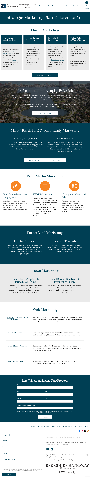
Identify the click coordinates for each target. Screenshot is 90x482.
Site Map (65, 444)
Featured (40, 426)
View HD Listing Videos (45, 113)
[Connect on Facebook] (79, 431)
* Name (4, 440)
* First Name (21, 385)
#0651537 (61, 437)
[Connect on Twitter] (85, 431)
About (75, 426)
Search (54, 5)
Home (40, 5)
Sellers (59, 426)
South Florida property (57, 60)
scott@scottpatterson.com (53, 444)
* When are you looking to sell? (26, 405)
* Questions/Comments (9, 459)
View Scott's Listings (45, 75)
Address (19, 398)
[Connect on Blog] (88, 431)
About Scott (34, 160)
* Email (19, 392)
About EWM (56, 160)
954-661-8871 (83, 442)
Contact (87, 8)
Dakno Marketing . (69, 460)
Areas (70, 426)
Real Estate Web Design (53, 460)
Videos (73, 5)
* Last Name (49, 385)
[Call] (87, 2)
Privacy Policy (50, 457)
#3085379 (78, 437)
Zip (46, 398)
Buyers (14, 60)
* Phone (47, 392)
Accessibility (58, 457)
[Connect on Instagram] (82, 431)
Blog (82, 8)
